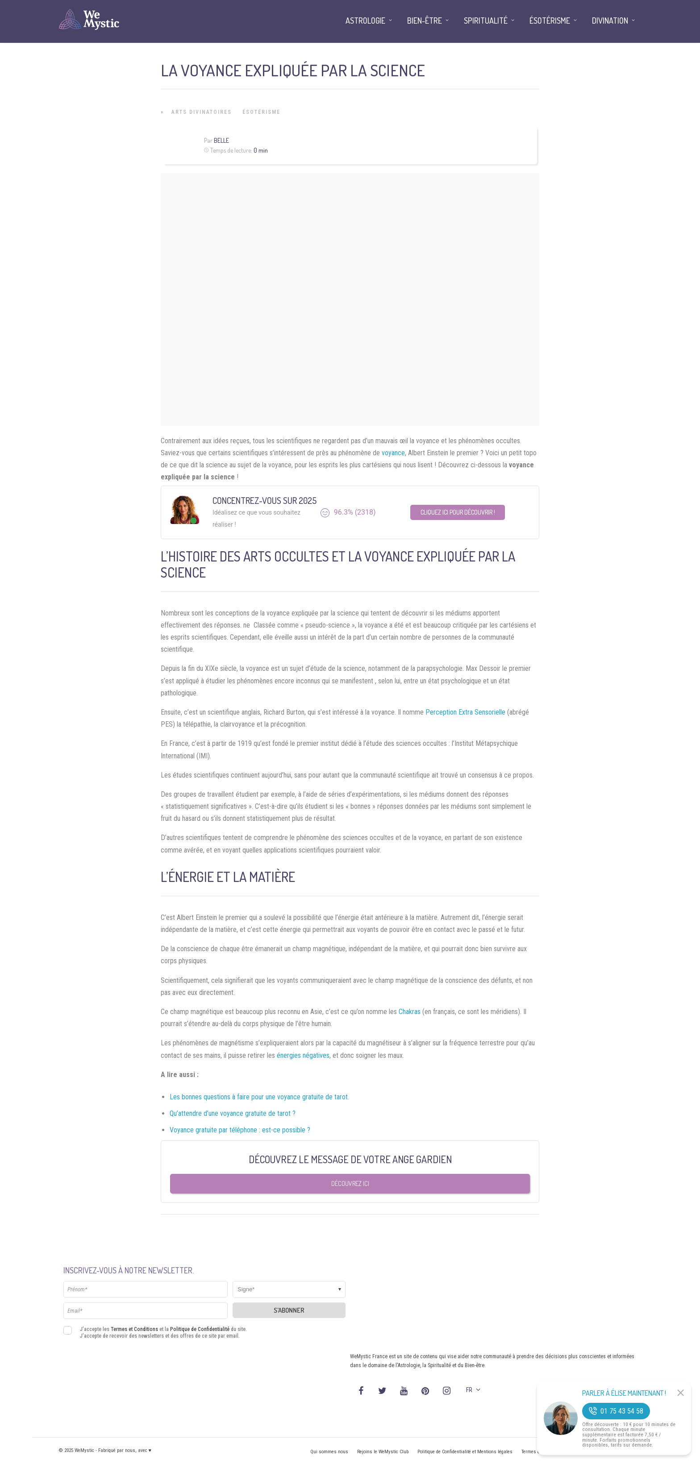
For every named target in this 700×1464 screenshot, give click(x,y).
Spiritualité (486, 20)
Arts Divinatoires (201, 112)
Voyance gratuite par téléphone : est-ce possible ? (240, 1130)
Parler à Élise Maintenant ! (624, 1393)
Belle (221, 140)
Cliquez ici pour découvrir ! (458, 512)
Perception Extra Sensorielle (465, 712)
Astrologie (365, 20)
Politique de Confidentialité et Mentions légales (464, 1452)
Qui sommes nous (329, 1452)
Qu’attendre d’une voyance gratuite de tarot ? (233, 1113)
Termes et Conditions (134, 1329)
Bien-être (424, 20)
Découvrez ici (350, 1183)
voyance (393, 453)
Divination (610, 20)
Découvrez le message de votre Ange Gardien (350, 1159)
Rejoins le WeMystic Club (382, 1452)
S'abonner (289, 1310)
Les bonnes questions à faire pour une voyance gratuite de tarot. (259, 1097)
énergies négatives (303, 1055)
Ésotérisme (261, 112)
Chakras (410, 1011)
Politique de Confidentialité (199, 1329)
